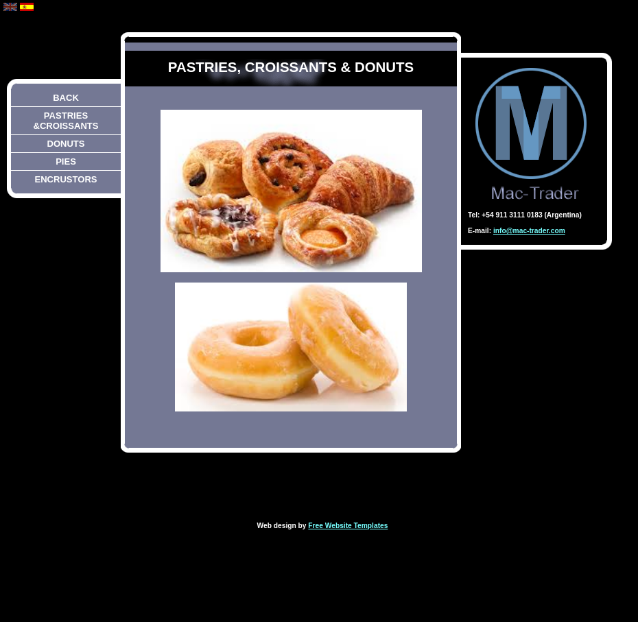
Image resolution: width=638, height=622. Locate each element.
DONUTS (65, 144)
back (66, 98)
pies (66, 161)
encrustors (65, 179)
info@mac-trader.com (529, 231)
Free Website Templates (348, 525)
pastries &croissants (66, 120)
